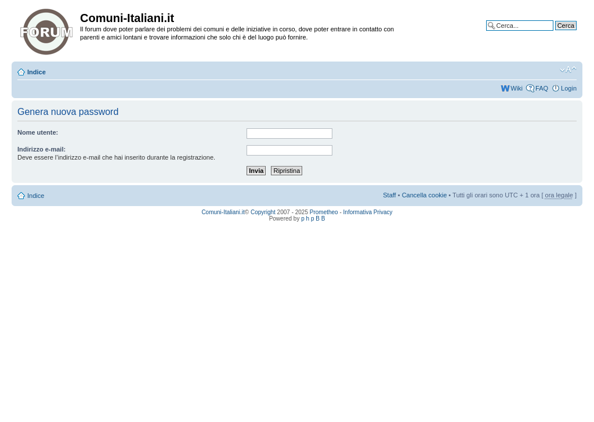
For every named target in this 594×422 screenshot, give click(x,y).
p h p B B (313, 218)
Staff (389, 195)
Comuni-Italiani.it (222, 212)
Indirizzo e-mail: (41, 149)
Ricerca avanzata (552, 34)
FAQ (541, 88)
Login (569, 88)
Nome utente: (37, 132)
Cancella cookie (424, 195)
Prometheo (324, 212)
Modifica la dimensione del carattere (568, 69)
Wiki (516, 88)
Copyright (263, 212)
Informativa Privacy (368, 212)
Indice (36, 71)
